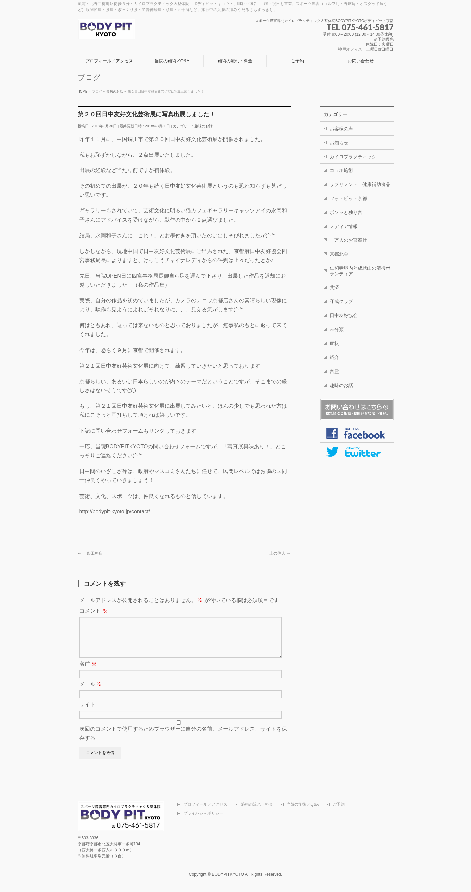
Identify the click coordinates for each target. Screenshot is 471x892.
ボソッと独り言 (346, 212)
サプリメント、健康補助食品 (360, 184)
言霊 (334, 371)
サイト (87, 712)
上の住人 (279, 553)
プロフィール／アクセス (205, 805)
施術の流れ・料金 (257, 805)
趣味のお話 (203, 126)
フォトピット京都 (348, 198)
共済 (334, 287)
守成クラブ (341, 301)
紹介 (334, 357)
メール (90, 692)
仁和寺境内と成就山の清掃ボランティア (360, 270)
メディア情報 (344, 226)
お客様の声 (341, 128)
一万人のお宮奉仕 (348, 240)
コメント (93, 610)
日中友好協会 (344, 315)
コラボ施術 (341, 170)
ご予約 (339, 805)
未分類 (337, 329)
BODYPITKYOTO (228, 875)
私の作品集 (151, 285)
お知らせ (339, 142)
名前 (88, 672)
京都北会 (339, 254)
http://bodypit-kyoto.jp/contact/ (114, 511)
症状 (334, 343)
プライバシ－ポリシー (203, 814)
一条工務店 (90, 553)
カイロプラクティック (353, 156)
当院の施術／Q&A (303, 805)
